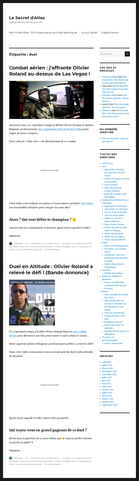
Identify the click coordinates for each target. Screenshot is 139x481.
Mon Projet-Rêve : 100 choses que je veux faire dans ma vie (43, 32)
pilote (88, 246)
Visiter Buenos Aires (113, 233)
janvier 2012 (107, 402)
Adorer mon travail (113, 343)
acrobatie (66, 243)
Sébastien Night (109, 77)
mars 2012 (107, 396)
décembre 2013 (109, 371)
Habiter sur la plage (113, 273)
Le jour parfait (89, 32)
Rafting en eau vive (113, 322)
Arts (104, 166)
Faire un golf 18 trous (114, 313)
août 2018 (106, 362)
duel (73, 246)
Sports (105, 291)
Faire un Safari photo (114, 215)
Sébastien (18, 243)
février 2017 (107, 368)
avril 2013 (106, 383)
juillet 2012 (107, 393)
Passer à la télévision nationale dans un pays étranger (115, 285)
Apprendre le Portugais (115, 206)
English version (110, 32)
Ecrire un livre (111, 185)
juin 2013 (106, 380)
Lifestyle (106, 270)
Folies (105, 243)
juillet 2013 (107, 377)
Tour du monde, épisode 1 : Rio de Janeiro (115, 98)
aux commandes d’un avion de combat (60, 129)
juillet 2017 (107, 365)
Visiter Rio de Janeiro (114, 236)
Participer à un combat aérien (45, 243)
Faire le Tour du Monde (115, 212)
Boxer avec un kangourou (116, 246)
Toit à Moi (87, 203)
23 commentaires (52, 464)
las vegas (80, 246)
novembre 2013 (109, 374)
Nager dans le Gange (114, 224)
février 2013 (107, 389)
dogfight (66, 246)
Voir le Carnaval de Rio (115, 239)
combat (57, 246)
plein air (38, 249)
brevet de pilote (45, 246)
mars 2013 (107, 386)
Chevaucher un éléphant (115, 209)
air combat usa (79, 243)
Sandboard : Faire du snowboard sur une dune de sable (116, 258)
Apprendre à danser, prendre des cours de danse (114, 172)
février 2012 (107, 399)
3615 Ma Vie (107, 163)
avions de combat (28, 246)
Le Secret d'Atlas (27, 17)
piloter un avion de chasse (21, 249)
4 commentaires (52, 249)
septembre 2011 (109, 405)
